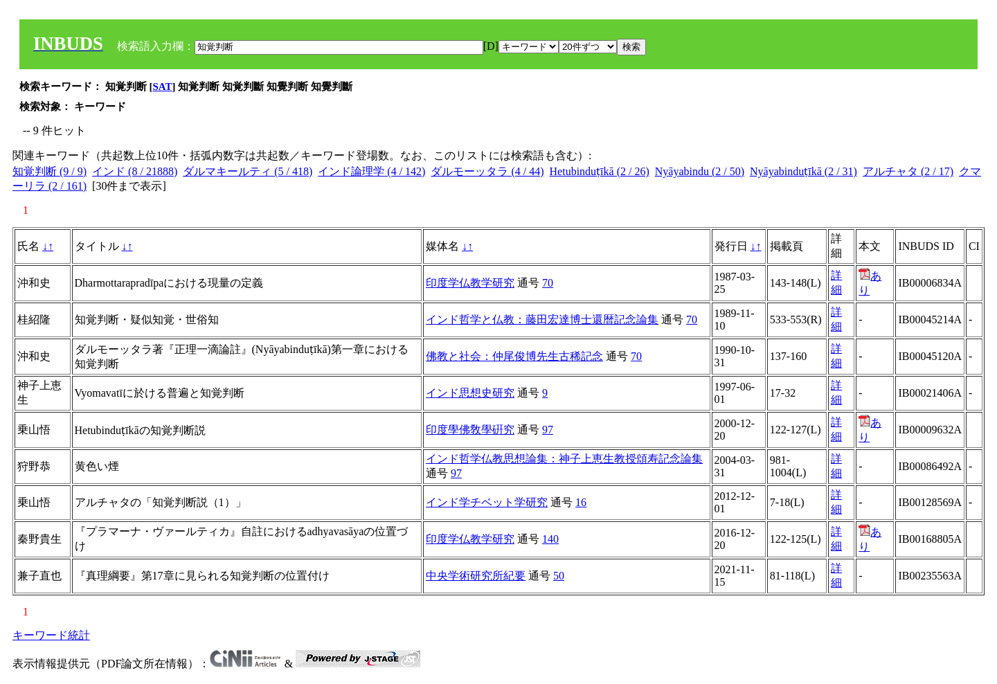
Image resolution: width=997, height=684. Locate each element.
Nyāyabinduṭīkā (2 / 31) (803, 171)
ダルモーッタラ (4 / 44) (487, 171)
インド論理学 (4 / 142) (371, 171)
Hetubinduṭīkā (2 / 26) (599, 171)
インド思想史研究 (470, 393)
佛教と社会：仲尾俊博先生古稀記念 (514, 356)
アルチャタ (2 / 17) (908, 171)
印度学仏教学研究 (470, 283)
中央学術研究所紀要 (476, 576)
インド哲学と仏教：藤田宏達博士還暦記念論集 (542, 319)
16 (580, 502)
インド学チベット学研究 (487, 502)
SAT (162, 86)
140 (550, 539)
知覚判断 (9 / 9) (49, 171)
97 (547, 429)
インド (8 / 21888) (134, 171)
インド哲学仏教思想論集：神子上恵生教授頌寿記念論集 (564, 459)
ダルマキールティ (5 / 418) (247, 171)
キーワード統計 (51, 635)
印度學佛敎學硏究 (470, 429)
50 (558, 576)
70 (547, 283)
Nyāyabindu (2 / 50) (699, 171)
